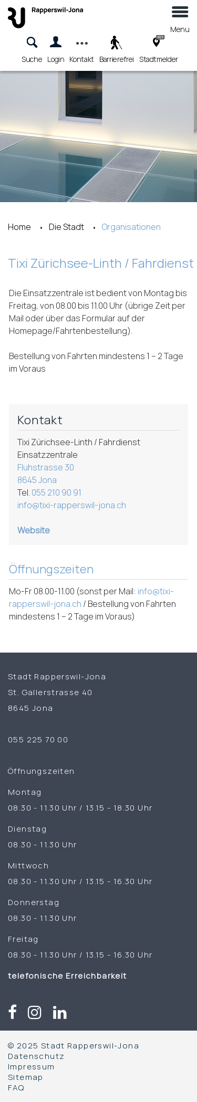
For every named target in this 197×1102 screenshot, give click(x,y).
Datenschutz (36, 1056)
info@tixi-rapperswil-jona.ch (71, 505)
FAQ (16, 1087)
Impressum (31, 1066)
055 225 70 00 (38, 739)
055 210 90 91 (56, 492)
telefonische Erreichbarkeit (68, 975)
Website (33, 530)
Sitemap (26, 1077)
